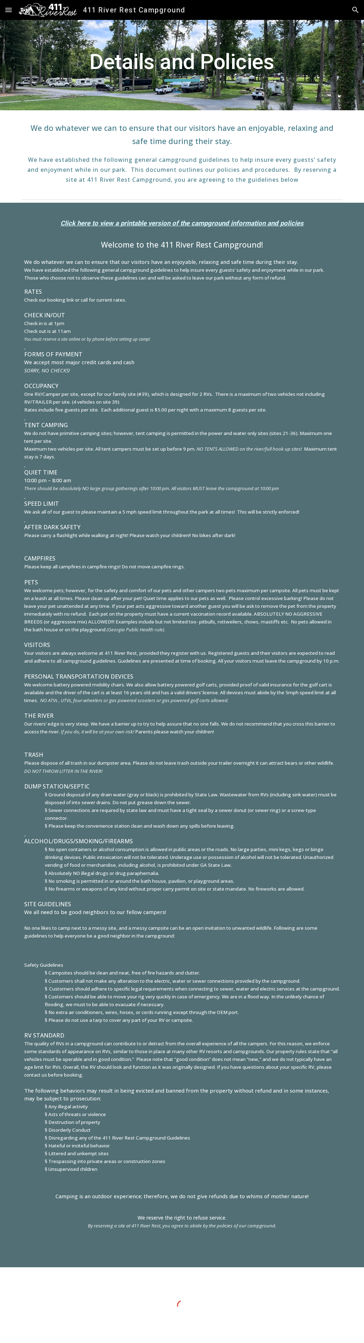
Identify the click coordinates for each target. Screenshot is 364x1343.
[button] (8, 10)
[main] (182, 65)
